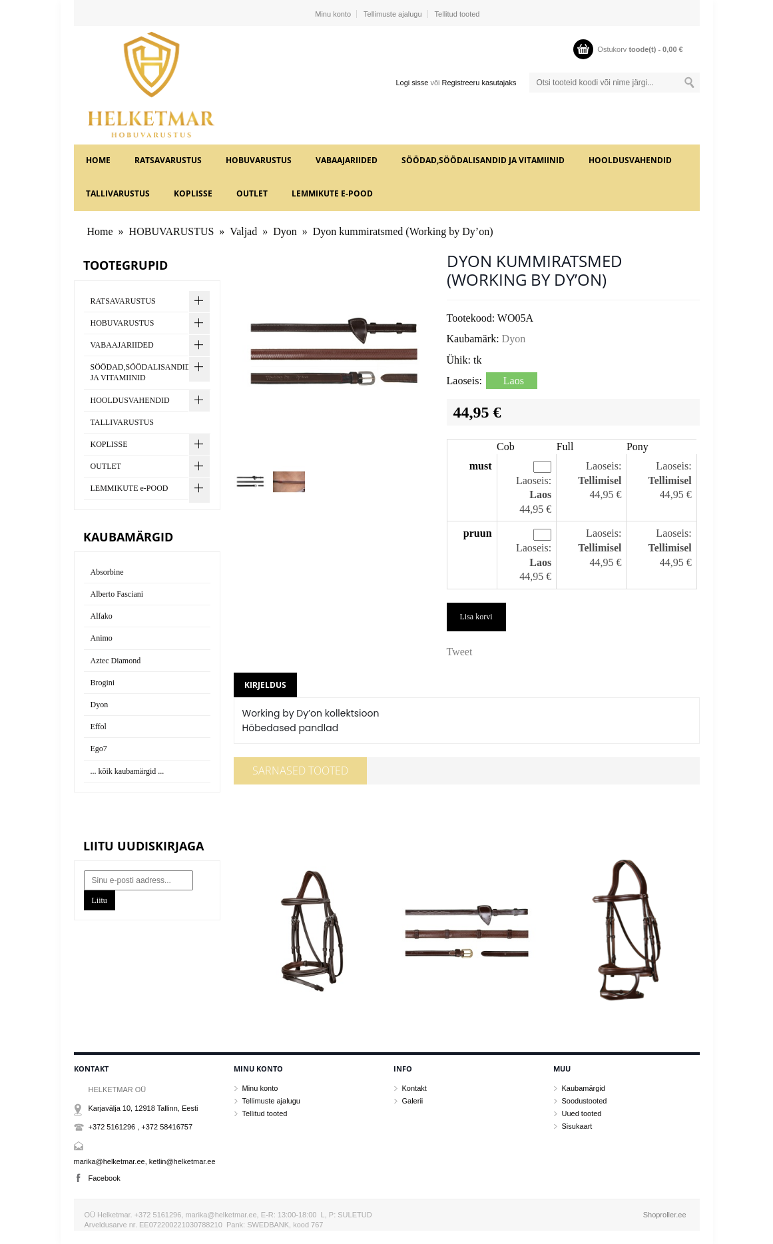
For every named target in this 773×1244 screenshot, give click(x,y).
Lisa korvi (476, 616)
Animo (102, 638)
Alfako (102, 616)
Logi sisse (411, 83)
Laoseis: (533, 480)
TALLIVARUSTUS (118, 193)
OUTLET (252, 193)
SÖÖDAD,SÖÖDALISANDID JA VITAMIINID (483, 160)
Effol (99, 726)
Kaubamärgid (583, 1088)
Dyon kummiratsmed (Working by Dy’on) (403, 231)
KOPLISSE (193, 193)
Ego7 (99, 748)
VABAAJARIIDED (347, 160)
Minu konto (333, 14)
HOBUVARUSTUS (259, 160)
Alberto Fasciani (117, 594)
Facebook (105, 1178)
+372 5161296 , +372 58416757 (141, 1127)
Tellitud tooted (457, 14)
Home (98, 160)
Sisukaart (577, 1126)
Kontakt (414, 1088)
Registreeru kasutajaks (479, 83)
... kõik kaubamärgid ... (127, 771)
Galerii (412, 1101)
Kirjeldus (265, 685)
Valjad (243, 231)
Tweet (460, 651)
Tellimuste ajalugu (392, 14)
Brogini (103, 682)
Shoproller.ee (664, 1215)
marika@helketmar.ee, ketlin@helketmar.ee (145, 1161)
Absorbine (107, 572)
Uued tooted (582, 1113)
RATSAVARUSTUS (168, 160)
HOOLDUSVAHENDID (630, 160)
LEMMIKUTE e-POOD (332, 193)
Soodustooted (584, 1101)
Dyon (285, 231)
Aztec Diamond (116, 660)
